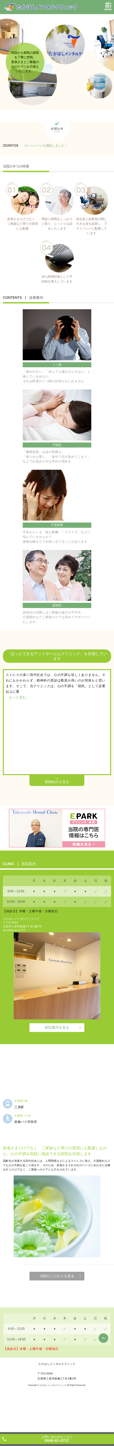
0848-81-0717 (16, 930)
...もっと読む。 (18, 697)
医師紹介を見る (57, 782)
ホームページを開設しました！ (46, 145)
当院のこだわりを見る (57, 1276)
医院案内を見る (57, 1027)
